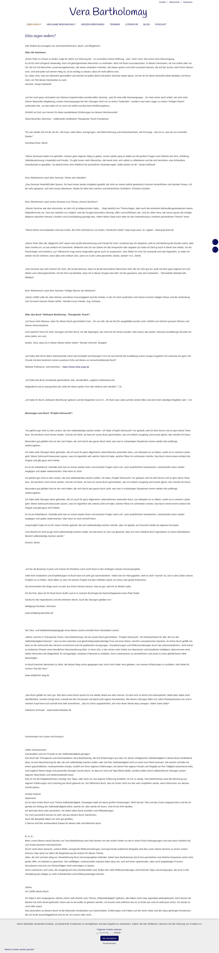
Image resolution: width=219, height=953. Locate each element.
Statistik (117, 933)
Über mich (33, 24)
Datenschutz (174, 2)
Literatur (131, 24)
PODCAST (160, 24)
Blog (146, 24)
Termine (115, 24)
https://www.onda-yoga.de (76, 366)
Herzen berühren (92, 24)
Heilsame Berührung (60, 24)
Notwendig (104, 933)
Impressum (187, 2)
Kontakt (162, 2)
